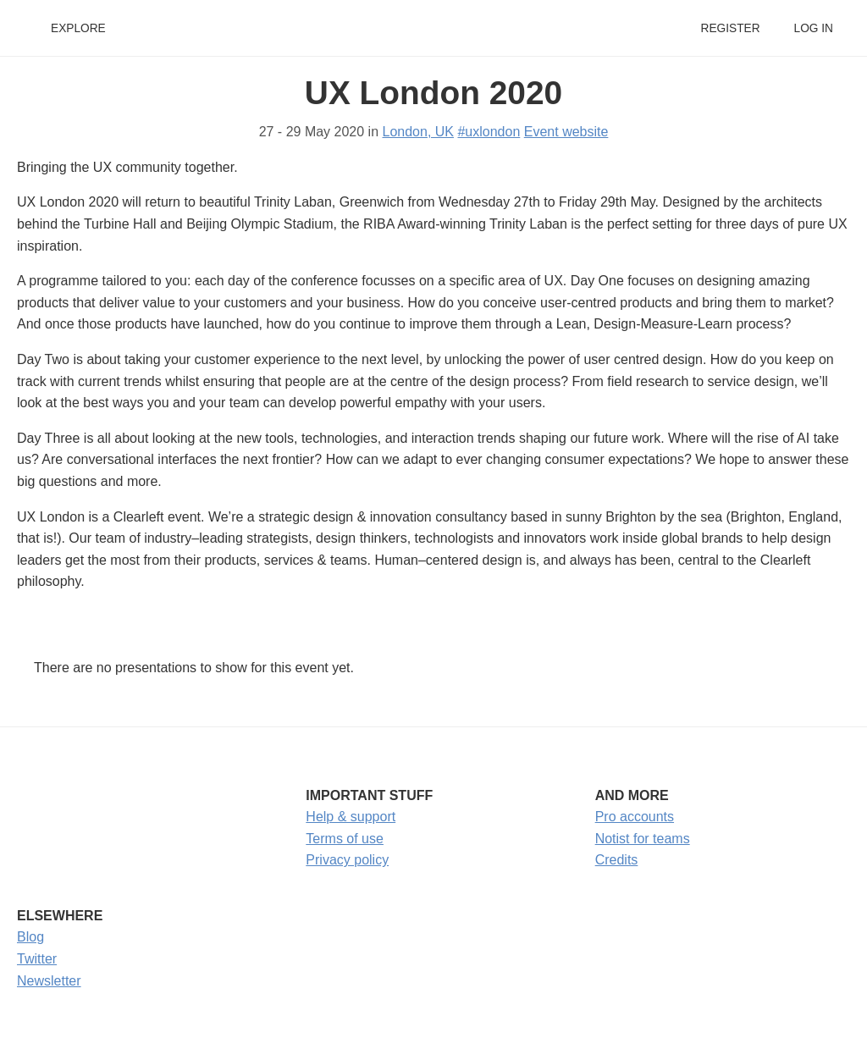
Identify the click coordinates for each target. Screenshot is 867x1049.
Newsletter (49, 981)
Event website (566, 131)
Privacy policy (347, 860)
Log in (813, 28)
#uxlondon (488, 131)
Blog (30, 937)
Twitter (37, 959)
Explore (78, 28)
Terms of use (345, 838)
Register (729, 28)
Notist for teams (642, 838)
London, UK (419, 131)
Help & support (350, 816)
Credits (616, 860)
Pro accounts (634, 816)
